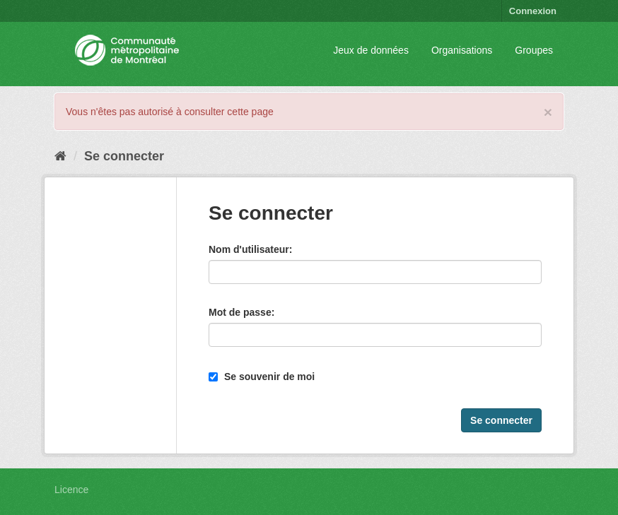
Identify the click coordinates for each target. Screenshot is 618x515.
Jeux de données (371, 50)
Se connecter (124, 156)
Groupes (534, 50)
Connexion (532, 11)
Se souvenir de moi (262, 376)
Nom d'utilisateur (249, 249)
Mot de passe (240, 312)
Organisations (461, 50)
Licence (71, 489)
